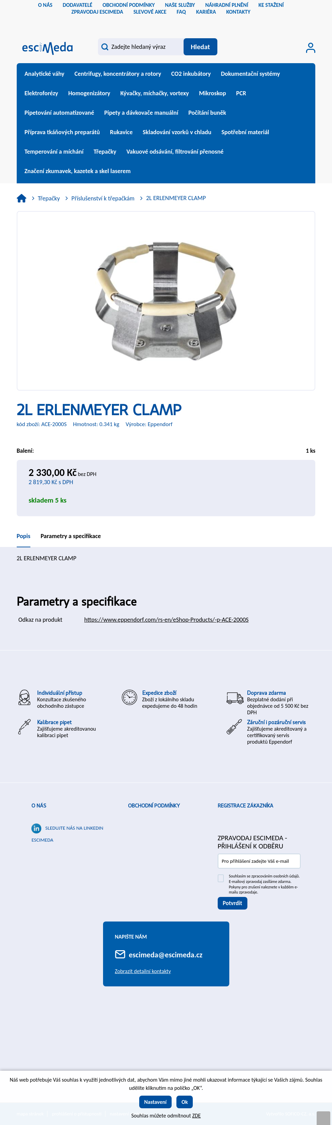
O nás (38, 806)
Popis (23, 536)
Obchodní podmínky (154, 806)
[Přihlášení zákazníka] (310, 48)
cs (160, 22)
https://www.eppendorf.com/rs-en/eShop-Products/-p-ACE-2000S (166, 619)
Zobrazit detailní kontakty (143, 971)
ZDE (196, 1115)
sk (171, 22)
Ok (185, 1102)
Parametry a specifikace (71, 536)
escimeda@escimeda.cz (166, 954)
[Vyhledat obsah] (200, 46)
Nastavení (155, 1102)
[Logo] (47, 47)
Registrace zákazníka (245, 806)
